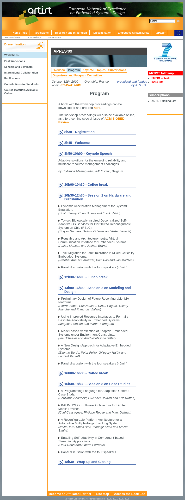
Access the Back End (130, 494)
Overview (59, 70)
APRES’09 (55, 37)
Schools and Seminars (18, 66)
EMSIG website (160, 78)
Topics (101, 70)
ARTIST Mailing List (163, 100)
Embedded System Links (133, 32)
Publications (12, 78)
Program (74, 70)
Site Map (102, 494)
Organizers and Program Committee (77, 75)
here (97, 108)
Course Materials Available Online (21, 91)
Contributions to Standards (21, 84)
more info (157, 81)
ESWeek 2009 (71, 85)
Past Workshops (14, 61)
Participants (41, 32)
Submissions (117, 70)
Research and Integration (71, 32)
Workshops (36, 37)
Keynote (88, 70)
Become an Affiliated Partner (70, 494)
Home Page (20, 32)
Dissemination (102, 32)
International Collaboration (21, 72)
